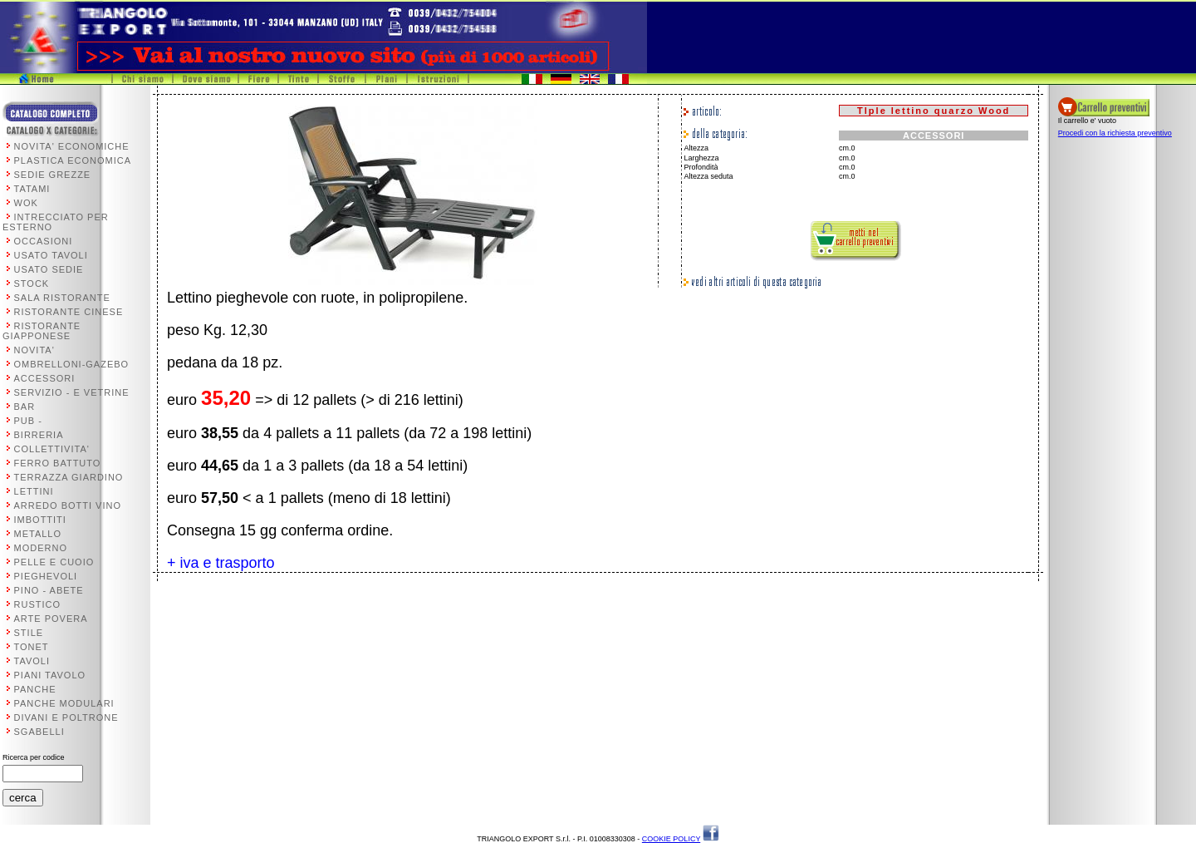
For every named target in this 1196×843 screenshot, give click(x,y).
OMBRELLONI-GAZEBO (72, 364)
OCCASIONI (43, 241)
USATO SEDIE (49, 269)
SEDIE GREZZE (52, 175)
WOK (26, 203)
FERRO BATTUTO (57, 463)
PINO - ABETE (49, 590)
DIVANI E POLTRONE (66, 717)
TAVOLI (32, 661)
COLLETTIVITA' (52, 449)
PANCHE (35, 689)
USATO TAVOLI (51, 255)
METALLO (38, 534)
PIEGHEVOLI (46, 576)
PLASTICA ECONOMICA (72, 160)
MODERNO (40, 548)
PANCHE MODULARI (64, 703)
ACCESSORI (45, 378)
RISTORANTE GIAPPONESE (41, 331)
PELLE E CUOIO (54, 562)
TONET (31, 647)
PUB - (28, 421)
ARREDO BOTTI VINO (67, 505)
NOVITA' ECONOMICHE (72, 146)
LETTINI (34, 491)
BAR (25, 407)
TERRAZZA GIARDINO (69, 477)
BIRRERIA (39, 435)
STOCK (32, 283)
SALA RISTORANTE (62, 298)
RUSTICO (37, 604)
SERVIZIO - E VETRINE (72, 392)
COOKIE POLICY (671, 839)
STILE (29, 633)
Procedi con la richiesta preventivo (1115, 133)
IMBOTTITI (40, 520)
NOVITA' (34, 350)
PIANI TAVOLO (50, 675)
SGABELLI (39, 732)
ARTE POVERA (51, 619)
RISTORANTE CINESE (69, 312)
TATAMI (32, 189)
